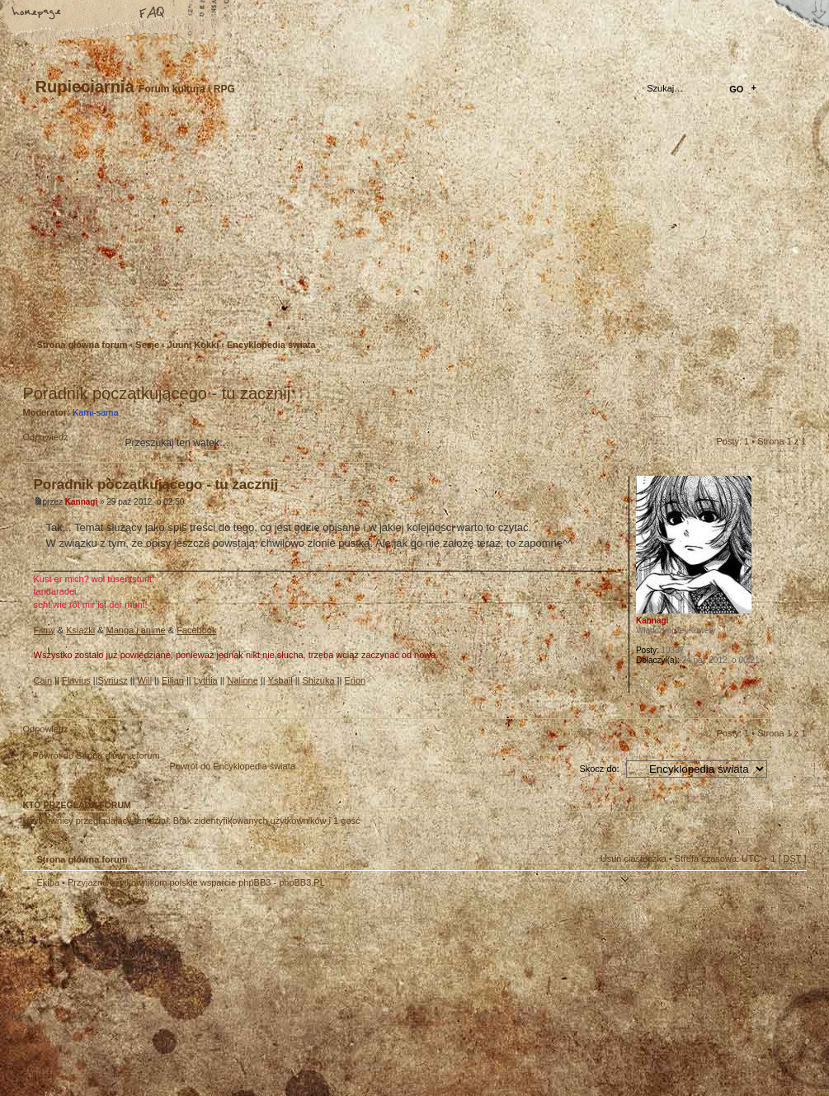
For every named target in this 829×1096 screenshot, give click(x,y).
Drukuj (794, 372)
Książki (80, 630)
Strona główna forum (413, 227)
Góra (793, 705)
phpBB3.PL (302, 882)
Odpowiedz (62, 442)
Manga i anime (136, 630)
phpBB (208, 992)
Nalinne (243, 680)
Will (144, 680)
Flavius (76, 680)
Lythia (206, 680)
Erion (354, 680)
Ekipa (48, 882)
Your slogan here (283, 994)
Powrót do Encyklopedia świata (232, 766)
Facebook (196, 630)
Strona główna (37, 14)
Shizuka (318, 680)
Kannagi (81, 501)
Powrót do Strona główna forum (96, 755)
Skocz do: (599, 769)
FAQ (152, 14)
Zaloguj (136, 308)
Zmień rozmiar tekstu (95, 14)
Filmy (44, 630)
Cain (43, 680)
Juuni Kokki (193, 345)
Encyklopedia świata (271, 345)
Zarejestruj (84, 308)
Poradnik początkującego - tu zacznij (157, 393)
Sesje (147, 345)
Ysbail (280, 680)
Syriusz (113, 680)
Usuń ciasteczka (633, 858)
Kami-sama (96, 412)
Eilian (173, 680)
